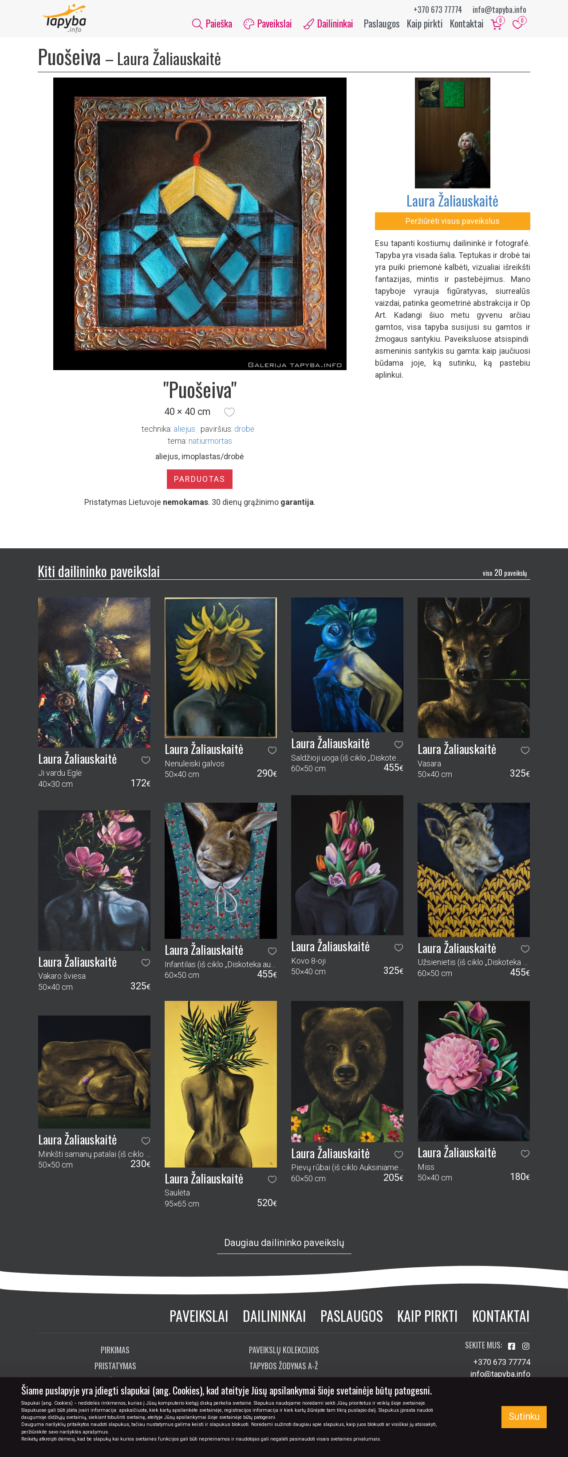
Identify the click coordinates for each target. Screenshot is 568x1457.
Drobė (244, 433)
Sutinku (524, 1416)
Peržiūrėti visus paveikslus (453, 226)
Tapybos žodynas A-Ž (283, 1371)
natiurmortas (210, 445)
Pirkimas (115, 1355)
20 (505, 577)
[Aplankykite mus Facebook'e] (512, 1351)
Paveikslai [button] (268, 26)
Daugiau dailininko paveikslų (284, 1248)
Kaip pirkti (425, 26)
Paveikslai (199, 1320)
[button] (229, 417)
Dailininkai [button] (328, 26)
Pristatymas (115, 1371)
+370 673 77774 (438, 9)
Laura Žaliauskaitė (452, 205)
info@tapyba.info (499, 9)
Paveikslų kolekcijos (284, 1355)
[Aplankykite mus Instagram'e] (525, 1351)
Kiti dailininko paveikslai (99, 575)
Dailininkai (274, 1320)
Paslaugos (382, 26)
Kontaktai (467, 26)
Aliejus (184, 433)
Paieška (212, 26)
